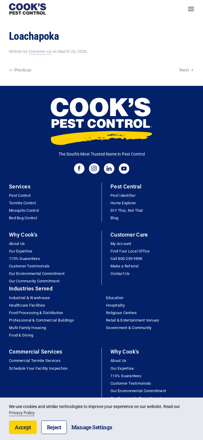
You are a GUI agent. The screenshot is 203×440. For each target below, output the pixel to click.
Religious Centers (121, 312)
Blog (114, 218)
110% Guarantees (24, 258)
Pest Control (19, 195)
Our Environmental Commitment (36, 273)
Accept (23, 427)
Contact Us (120, 273)
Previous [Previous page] (20, 70)
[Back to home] (27, 9)
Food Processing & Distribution (36, 312)
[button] (191, 9)
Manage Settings (91, 427)
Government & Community (129, 327)
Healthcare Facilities (27, 305)
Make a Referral (124, 266)
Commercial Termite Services (35, 360)
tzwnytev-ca (40, 51)
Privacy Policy (21, 412)
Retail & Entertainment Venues (132, 320)
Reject (54, 427)
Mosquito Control (24, 210)
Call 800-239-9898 (126, 258)
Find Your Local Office (130, 251)
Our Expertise (20, 251)
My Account (120, 243)
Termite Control (22, 203)
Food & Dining (21, 335)
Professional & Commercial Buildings (41, 320)
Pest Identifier (123, 195)
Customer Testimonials (29, 266)
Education (114, 298)
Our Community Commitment (34, 281)
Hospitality (115, 305)
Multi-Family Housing (27, 327)
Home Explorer (123, 203)
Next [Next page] (186, 70)
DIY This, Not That (126, 210)
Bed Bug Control (23, 218)
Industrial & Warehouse (29, 298)
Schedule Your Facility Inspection (38, 368)
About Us (17, 243)
